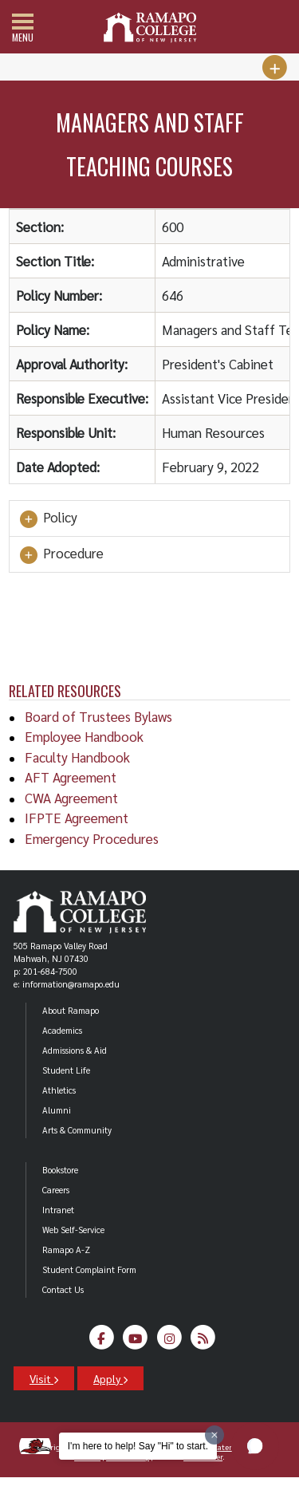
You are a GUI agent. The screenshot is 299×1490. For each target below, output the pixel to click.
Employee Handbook (84, 736)
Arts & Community (77, 1130)
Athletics (59, 1090)
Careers (55, 1190)
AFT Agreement (70, 777)
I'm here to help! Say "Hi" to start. (138, 1446)
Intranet (58, 1210)
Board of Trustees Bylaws (98, 716)
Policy (47, 518)
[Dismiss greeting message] (214, 1435)
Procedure (61, 554)
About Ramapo (70, 1010)
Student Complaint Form (89, 1269)
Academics (62, 1030)
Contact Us (63, 1289)
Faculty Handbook (77, 757)
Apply (110, 1378)
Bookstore (60, 1170)
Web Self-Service (73, 1230)
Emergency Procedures (92, 838)
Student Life (66, 1070)
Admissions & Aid (74, 1050)
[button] (255, 1446)
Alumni (56, 1110)
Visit (44, 1378)
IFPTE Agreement (76, 818)
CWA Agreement (71, 798)
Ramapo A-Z (66, 1249)
